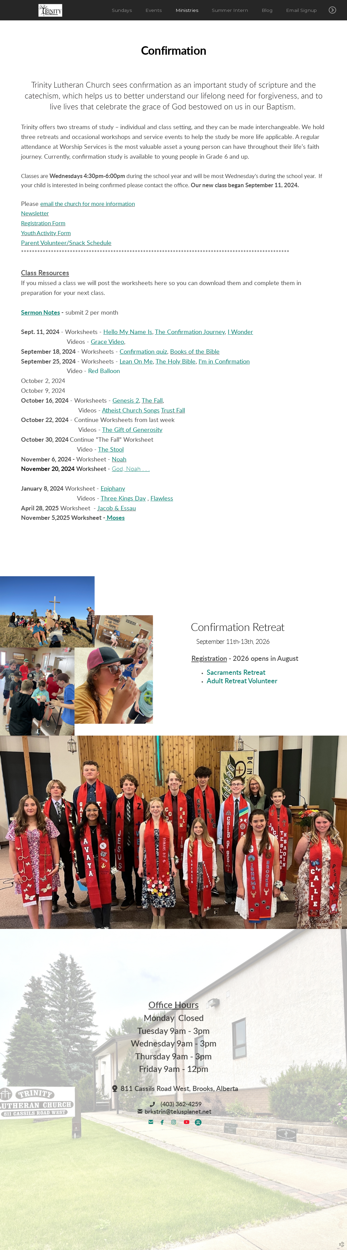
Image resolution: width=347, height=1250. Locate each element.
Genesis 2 (126, 401)
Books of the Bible (195, 352)
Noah (119, 460)
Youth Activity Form (46, 233)
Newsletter (35, 213)
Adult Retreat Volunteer (242, 681)
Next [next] (336, 833)
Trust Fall (173, 411)
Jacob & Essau (116, 509)
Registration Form (43, 223)
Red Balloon (104, 371)
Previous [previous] (11, 833)
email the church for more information (87, 204)
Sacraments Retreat (236, 672)
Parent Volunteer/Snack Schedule (66, 243)
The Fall (152, 401)
